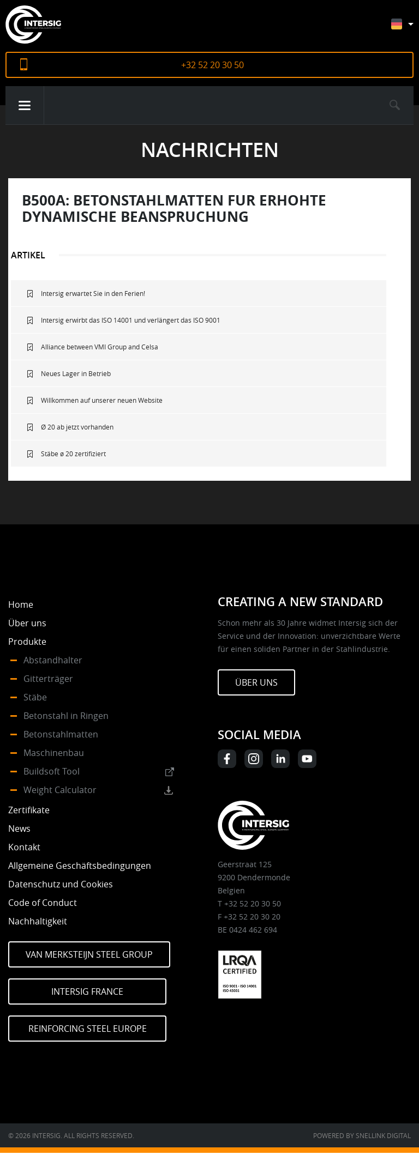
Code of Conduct (42, 903)
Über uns (27, 623)
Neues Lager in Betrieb (76, 373)
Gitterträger (48, 679)
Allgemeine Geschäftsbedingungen (79, 866)
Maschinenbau (53, 753)
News (19, 828)
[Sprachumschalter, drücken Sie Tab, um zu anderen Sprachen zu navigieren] (411, 29)
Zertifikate (29, 810)
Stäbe (35, 697)
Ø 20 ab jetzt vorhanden (77, 426)
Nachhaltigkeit (37, 921)
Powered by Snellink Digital (362, 1135)
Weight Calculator (60, 790)
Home (20, 604)
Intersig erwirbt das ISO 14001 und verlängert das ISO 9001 (130, 320)
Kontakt (24, 847)
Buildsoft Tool (51, 771)
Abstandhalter (52, 660)
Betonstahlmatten (60, 734)
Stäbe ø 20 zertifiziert (73, 453)
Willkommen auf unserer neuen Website (102, 400)
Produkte (27, 642)
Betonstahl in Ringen (66, 716)
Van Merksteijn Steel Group (89, 954)
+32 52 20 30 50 (212, 65)
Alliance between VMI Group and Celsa (99, 346)
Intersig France (87, 991)
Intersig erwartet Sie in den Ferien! (93, 293)
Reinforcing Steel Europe (87, 1029)
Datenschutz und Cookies (60, 884)
